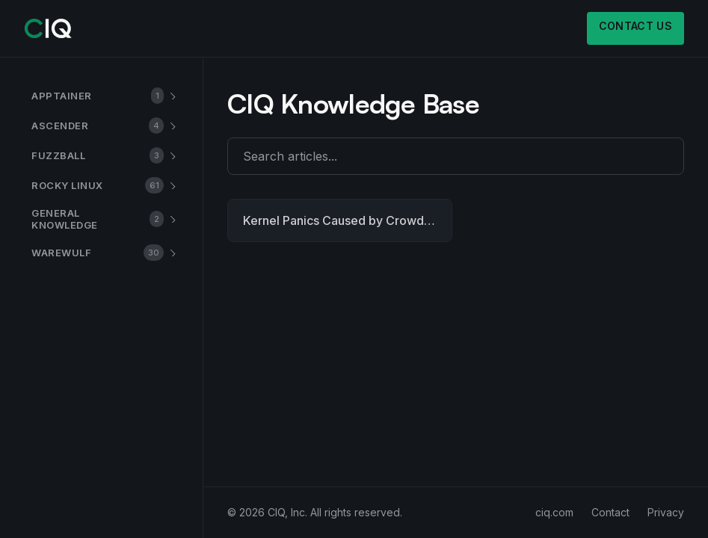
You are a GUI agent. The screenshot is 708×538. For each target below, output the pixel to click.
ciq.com (554, 512)
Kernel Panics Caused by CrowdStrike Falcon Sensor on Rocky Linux (347, 220)
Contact (610, 512)
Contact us (636, 25)
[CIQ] (48, 28)
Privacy (665, 512)
